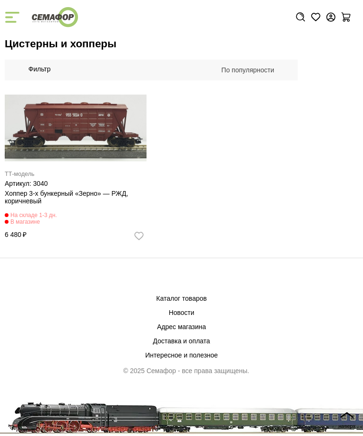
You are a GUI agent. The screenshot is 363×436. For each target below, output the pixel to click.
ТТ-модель (20, 174)
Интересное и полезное (181, 355)
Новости (181, 312)
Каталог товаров (181, 298)
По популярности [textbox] (247, 70)
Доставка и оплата (181, 341)
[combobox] (252, 70)
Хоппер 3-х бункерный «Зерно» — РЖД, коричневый (66, 197)
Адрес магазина (181, 327)
